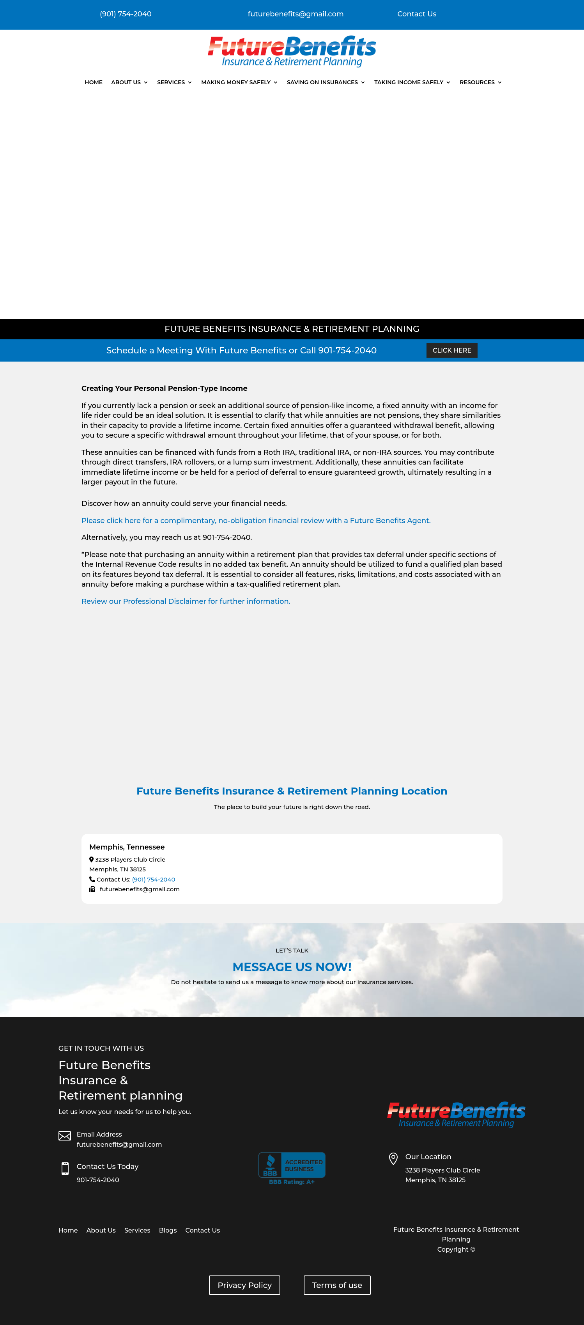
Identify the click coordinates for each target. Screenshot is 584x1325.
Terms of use (337, 1285)
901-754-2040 (98, 1180)
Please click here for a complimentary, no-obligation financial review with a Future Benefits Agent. (256, 520)
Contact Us (417, 14)
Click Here (452, 350)
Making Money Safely (236, 82)
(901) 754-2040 (153, 879)
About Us (126, 82)
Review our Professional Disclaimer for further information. (185, 601)
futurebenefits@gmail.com (119, 1144)
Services (171, 82)
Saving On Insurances (322, 82)
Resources (477, 82)
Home (94, 82)
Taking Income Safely (408, 82)
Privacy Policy (245, 1285)
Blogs (168, 1231)
